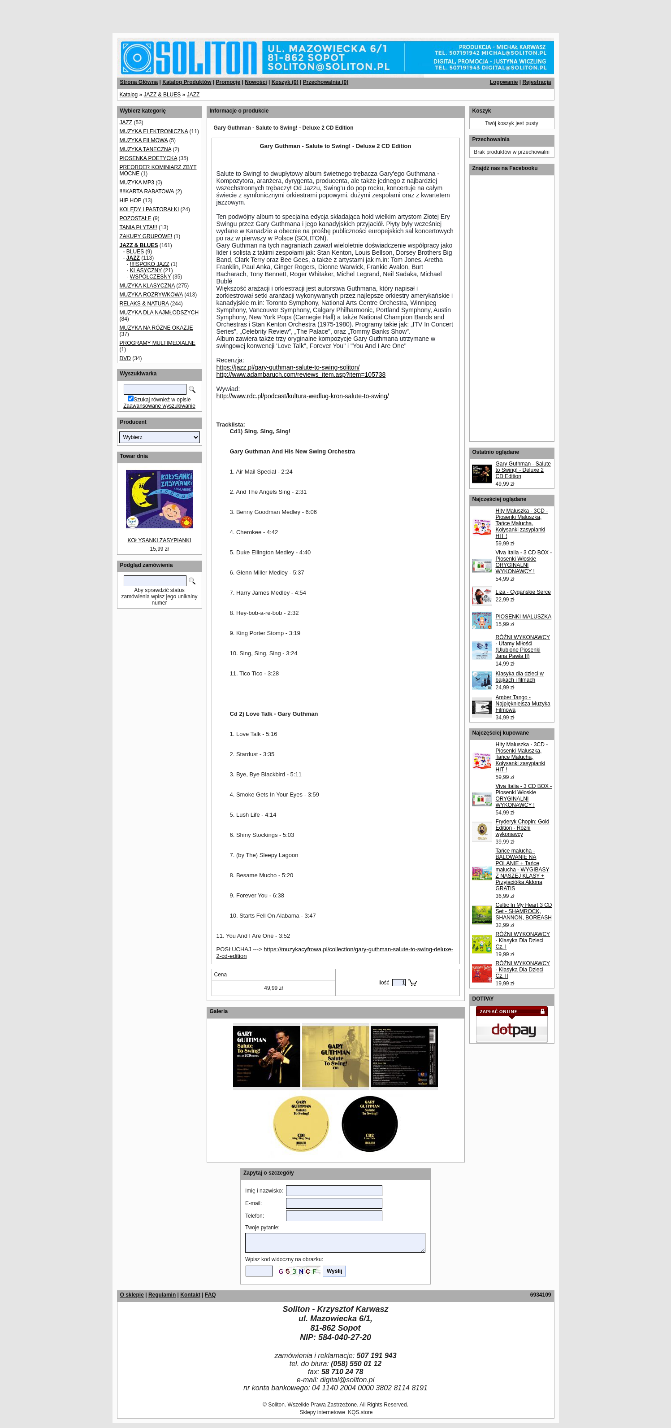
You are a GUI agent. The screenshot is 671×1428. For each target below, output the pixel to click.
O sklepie (132, 1295)
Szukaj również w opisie (162, 399)
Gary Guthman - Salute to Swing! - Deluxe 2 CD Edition (523, 470)
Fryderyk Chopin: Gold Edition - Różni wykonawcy (523, 827)
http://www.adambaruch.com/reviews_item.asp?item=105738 (301, 374)
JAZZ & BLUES (162, 94)
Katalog (129, 94)
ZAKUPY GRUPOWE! (146, 236)
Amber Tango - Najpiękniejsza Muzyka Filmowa (523, 703)
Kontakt (190, 1295)
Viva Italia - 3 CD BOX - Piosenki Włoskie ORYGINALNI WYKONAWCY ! (524, 562)
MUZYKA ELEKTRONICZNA (154, 131)
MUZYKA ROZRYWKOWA (151, 295)
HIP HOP (131, 200)
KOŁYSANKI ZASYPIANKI (159, 540)
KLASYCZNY (146, 270)
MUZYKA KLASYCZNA (147, 286)
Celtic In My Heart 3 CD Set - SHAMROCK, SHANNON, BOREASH (524, 911)
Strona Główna (139, 82)
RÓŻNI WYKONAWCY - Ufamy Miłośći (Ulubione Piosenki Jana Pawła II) (523, 646)
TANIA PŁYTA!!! (138, 227)
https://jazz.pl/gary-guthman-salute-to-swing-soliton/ (288, 367)
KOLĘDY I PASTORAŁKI (149, 209)
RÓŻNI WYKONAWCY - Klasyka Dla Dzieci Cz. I (523, 940)
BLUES (135, 251)
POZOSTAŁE (136, 218)
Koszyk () (285, 82)
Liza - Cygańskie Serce (523, 592)
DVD (125, 358)
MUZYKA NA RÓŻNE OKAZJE (156, 328)
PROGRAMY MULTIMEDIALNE (158, 343)
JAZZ (193, 94)
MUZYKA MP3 (137, 182)
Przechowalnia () (325, 82)
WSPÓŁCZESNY (150, 277)
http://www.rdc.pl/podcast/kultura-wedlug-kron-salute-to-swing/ (302, 396)
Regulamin (162, 1295)
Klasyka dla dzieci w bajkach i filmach (520, 676)
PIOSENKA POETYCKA (148, 158)
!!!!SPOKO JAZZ (149, 264)
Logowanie (504, 82)
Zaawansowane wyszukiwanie (159, 406)
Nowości (256, 82)
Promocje (228, 82)
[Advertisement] (108, 13)
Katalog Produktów (186, 82)
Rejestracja (536, 82)
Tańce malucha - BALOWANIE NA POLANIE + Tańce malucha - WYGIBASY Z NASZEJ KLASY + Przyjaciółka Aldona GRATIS (523, 870)
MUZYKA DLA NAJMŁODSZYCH (159, 312)
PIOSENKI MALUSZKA (524, 617)
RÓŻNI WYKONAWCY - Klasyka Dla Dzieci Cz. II (523, 969)
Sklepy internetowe (322, 1412)
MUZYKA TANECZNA (146, 149)
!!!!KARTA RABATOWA (147, 191)
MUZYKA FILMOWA (144, 140)
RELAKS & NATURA (144, 303)
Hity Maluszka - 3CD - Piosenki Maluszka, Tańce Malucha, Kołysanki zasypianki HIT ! (522, 523)
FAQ (210, 1295)
